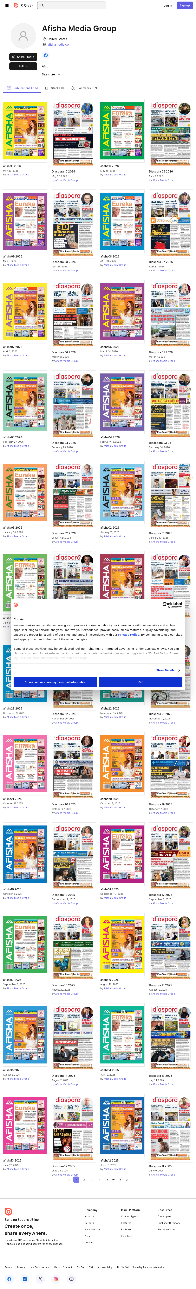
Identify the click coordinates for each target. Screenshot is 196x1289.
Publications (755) (22, 88)
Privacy (20, 1267)
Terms (8, 1267)
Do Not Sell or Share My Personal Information (140, 1268)
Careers (89, 1223)
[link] (168, 5)
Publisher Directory (169, 1223)
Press (87, 1236)
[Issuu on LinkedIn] (24, 1279)
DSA (90, 1267)
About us (89, 1217)
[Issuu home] (23, 5)
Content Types (129, 1217)
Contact (88, 1243)
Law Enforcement (40, 1267)
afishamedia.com (59, 44)
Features (126, 1223)
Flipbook (126, 1230)
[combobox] (75, 5)
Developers (165, 1217)
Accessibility (105, 1267)
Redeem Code (166, 1230)
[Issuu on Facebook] (9, 1279)
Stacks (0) (54, 88)
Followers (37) (84, 88)
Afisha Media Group (18, 175)
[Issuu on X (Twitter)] (40, 1279)
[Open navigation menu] (7, 5)
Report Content (63, 1267)
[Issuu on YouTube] (71, 1279)
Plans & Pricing (92, 1230)
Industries (127, 1236)
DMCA (80, 1267)
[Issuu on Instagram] (56, 1279)
